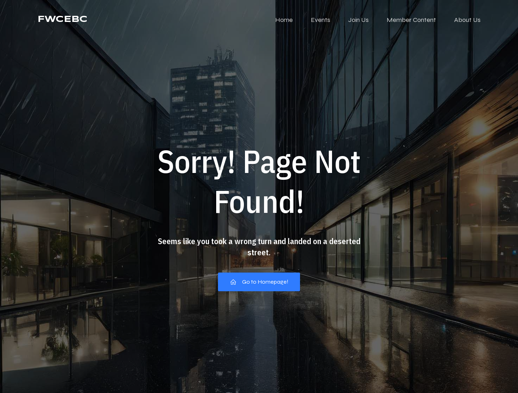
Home (284, 20)
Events (320, 20)
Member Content (411, 20)
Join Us (358, 20)
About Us (467, 20)
